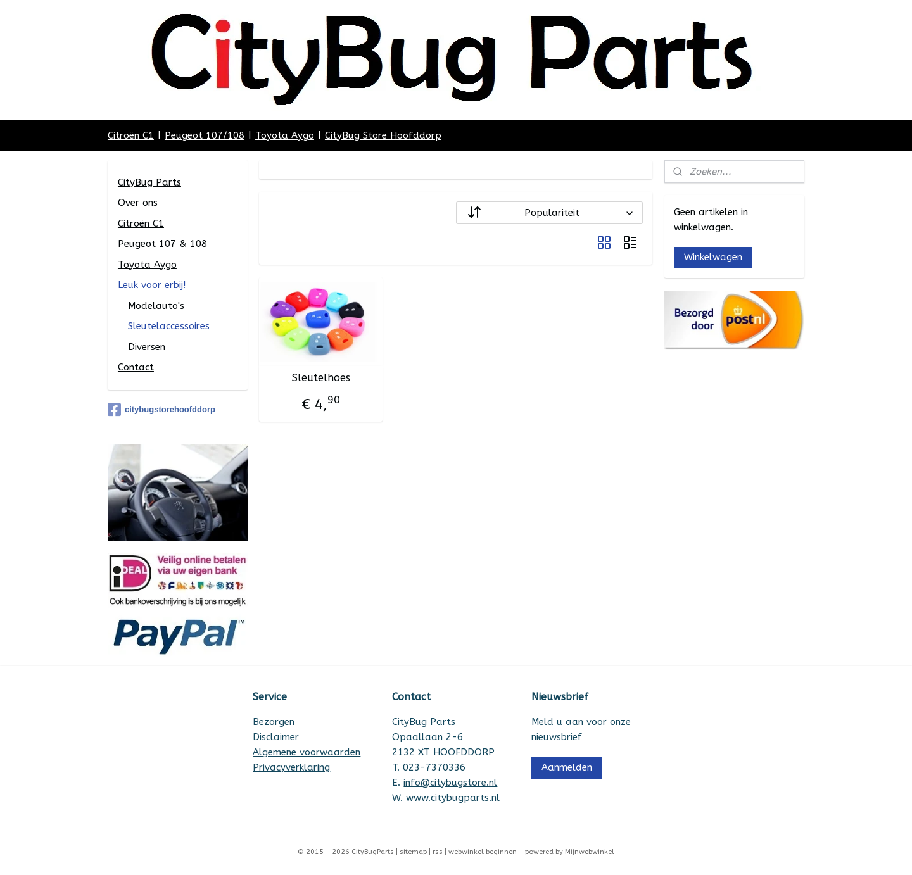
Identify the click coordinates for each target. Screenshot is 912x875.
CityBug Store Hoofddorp (383, 135)
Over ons (138, 202)
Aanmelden (567, 767)
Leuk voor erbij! (152, 285)
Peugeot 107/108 (204, 135)
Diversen (146, 347)
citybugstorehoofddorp (161, 409)
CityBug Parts (149, 182)
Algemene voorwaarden (306, 752)
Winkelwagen (713, 257)
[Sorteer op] (549, 212)
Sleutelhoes (321, 378)
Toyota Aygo (284, 135)
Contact (136, 367)
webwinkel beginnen (482, 852)
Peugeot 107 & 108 (162, 243)
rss (438, 852)
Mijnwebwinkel (589, 852)
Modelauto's (156, 306)
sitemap (413, 852)
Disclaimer (276, 737)
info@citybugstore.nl (450, 782)
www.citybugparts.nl (453, 797)
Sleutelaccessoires (169, 326)
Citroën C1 (131, 135)
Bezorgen (273, 721)
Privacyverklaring (291, 767)
